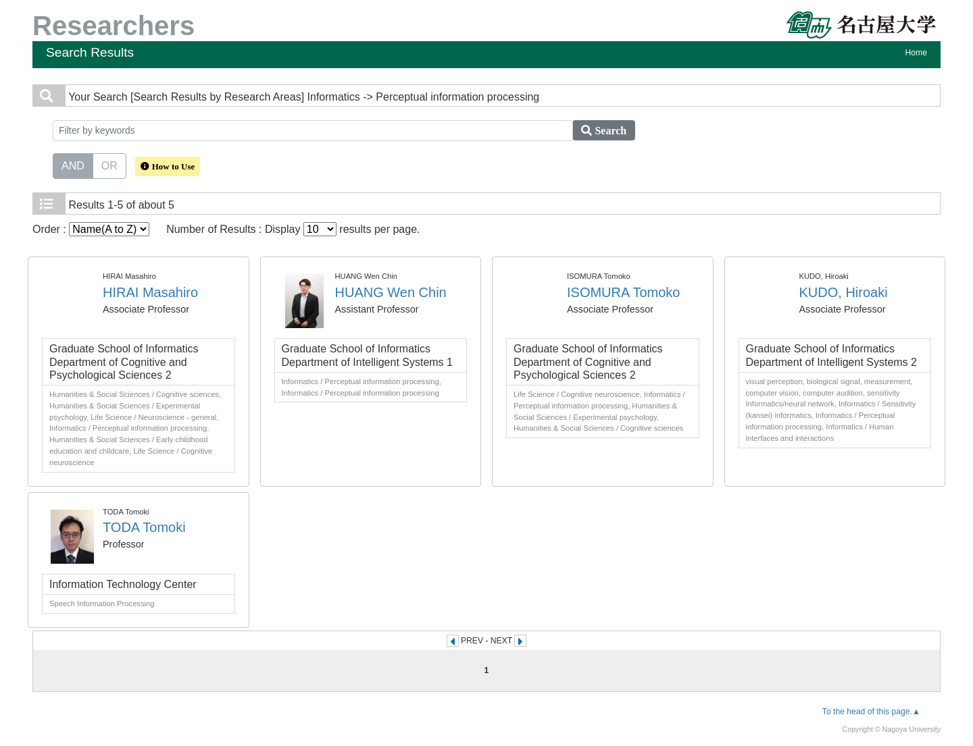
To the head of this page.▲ (871, 711)
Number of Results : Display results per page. (293, 229)
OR (109, 164)
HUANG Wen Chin (391, 292)
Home (916, 52)
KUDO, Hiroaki (843, 292)
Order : (90, 229)
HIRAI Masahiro (150, 292)
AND (72, 164)
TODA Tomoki (144, 527)
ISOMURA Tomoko (623, 292)
